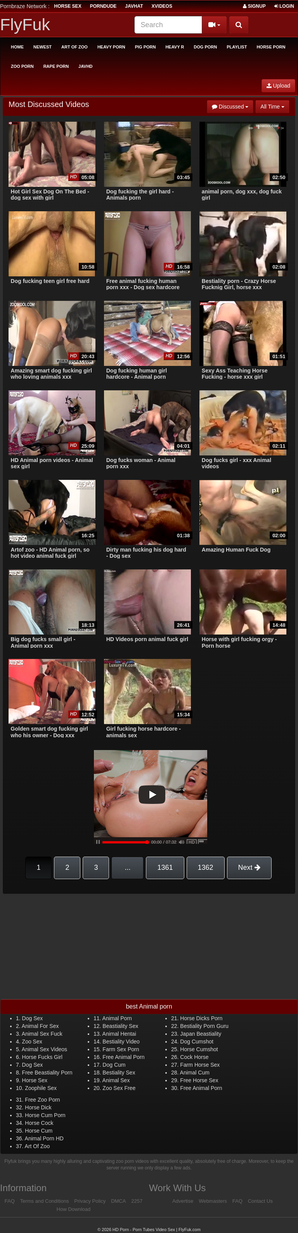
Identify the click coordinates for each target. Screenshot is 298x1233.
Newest (42, 47)
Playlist (237, 47)
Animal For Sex (40, 1026)
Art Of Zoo (37, 1146)
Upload (278, 86)
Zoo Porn (22, 66)
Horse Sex (34, 1080)
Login (284, 6)
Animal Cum (195, 1072)
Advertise (182, 1201)
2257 (136, 1201)
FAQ (10, 1201)
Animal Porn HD (44, 1138)
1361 (165, 867)
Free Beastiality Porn (47, 1072)
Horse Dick (38, 1107)
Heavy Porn (111, 47)
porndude (103, 6)
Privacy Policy (90, 1201)
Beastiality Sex (120, 1026)
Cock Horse (194, 1057)
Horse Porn (270, 47)
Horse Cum (38, 1131)
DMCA (118, 1201)
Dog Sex (32, 1018)
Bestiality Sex (118, 1072)
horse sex (67, 6)
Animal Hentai (119, 1034)
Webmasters (213, 1201)
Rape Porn (56, 66)
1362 (205, 867)
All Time (274, 106)
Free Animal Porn (123, 1057)
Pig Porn (145, 47)
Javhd (85, 66)
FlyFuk (25, 24)
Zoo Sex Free (118, 1088)
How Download (73, 1209)
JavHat (134, 6)
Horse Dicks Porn (201, 1018)
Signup (254, 6)
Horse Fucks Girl (42, 1057)
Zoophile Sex (41, 1088)
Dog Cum (113, 1065)
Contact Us (260, 1201)
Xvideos (162, 6)
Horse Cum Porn (45, 1115)
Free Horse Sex (199, 1080)
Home (17, 47)
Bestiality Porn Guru (204, 1026)
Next (249, 867)
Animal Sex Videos (44, 1049)
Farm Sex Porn (120, 1049)
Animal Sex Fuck (42, 1034)
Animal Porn (117, 1018)
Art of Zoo (74, 47)
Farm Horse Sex (200, 1065)
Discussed (232, 106)
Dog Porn (205, 47)
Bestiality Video (120, 1041)
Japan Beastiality (200, 1034)
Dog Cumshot (196, 1041)
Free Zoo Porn (42, 1100)
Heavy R (174, 47)
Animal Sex (116, 1080)
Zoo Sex (32, 1041)
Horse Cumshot (199, 1049)
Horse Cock (39, 1123)
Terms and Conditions (44, 1201)
